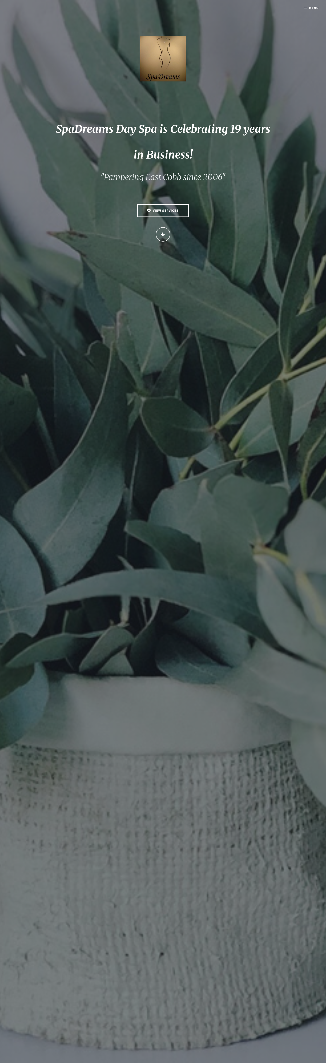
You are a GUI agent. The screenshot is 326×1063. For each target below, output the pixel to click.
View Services (166, 211)
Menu (314, 8)
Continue (163, 234)
